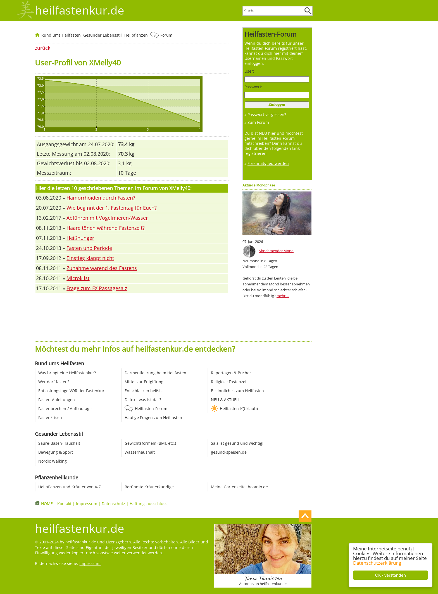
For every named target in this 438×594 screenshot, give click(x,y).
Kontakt (64, 503)
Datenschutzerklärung (377, 563)
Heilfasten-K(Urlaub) (239, 408)
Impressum (86, 503)
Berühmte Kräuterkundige (149, 486)
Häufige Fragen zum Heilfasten (153, 417)
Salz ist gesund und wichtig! (237, 443)
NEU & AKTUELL (225, 399)
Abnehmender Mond (276, 250)
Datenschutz (113, 503)
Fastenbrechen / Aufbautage (65, 408)
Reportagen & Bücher (231, 372)
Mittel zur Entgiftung (144, 381)
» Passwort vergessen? (265, 114)
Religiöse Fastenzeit (229, 381)
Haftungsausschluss (148, 503)
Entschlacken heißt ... (145, 390)
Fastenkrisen (50, 417)
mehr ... (283, 295)
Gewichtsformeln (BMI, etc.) (150, 443)
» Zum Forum (256, 122)
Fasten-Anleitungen (56, 399)
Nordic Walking (52, 461)
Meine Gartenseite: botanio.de (239, 486)
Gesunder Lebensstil (102, 35)
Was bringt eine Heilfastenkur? (67, 372)
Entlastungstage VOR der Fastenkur (71, 390)
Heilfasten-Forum (151, 408)
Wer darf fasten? (53, 381)
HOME (47, 503)
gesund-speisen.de (229, 452)
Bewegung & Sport (55, 452)
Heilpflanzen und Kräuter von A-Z (69, 486)
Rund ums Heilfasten (61, 35)
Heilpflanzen (136, 35)
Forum (166, 35)
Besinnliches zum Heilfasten (237, 390)
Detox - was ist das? (143, 399)
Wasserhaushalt (140, 452)
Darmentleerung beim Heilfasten (155, 372)
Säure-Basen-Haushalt (59, 443)
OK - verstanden (390, 575)
